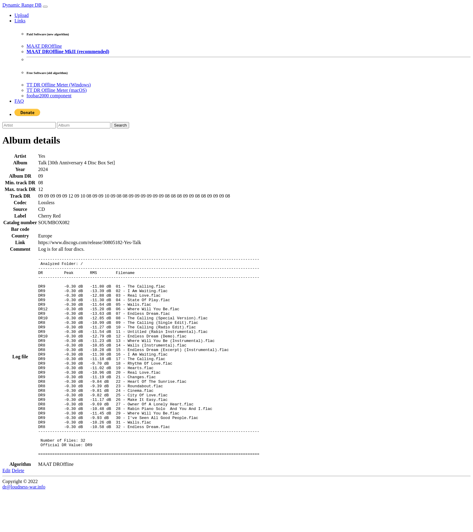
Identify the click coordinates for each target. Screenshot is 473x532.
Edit (6, 510)
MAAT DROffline (44, 46)
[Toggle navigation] (45, 7)
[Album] (83, 125)
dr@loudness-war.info (23, 526)
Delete (18, 510)
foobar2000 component (49, 95)
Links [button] (19, 20)
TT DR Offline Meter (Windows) (59, 84)
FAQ (19, 101)
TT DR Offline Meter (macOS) (57, 90)
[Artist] (29, 125)
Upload (21, 15)
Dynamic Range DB (22, 5)
